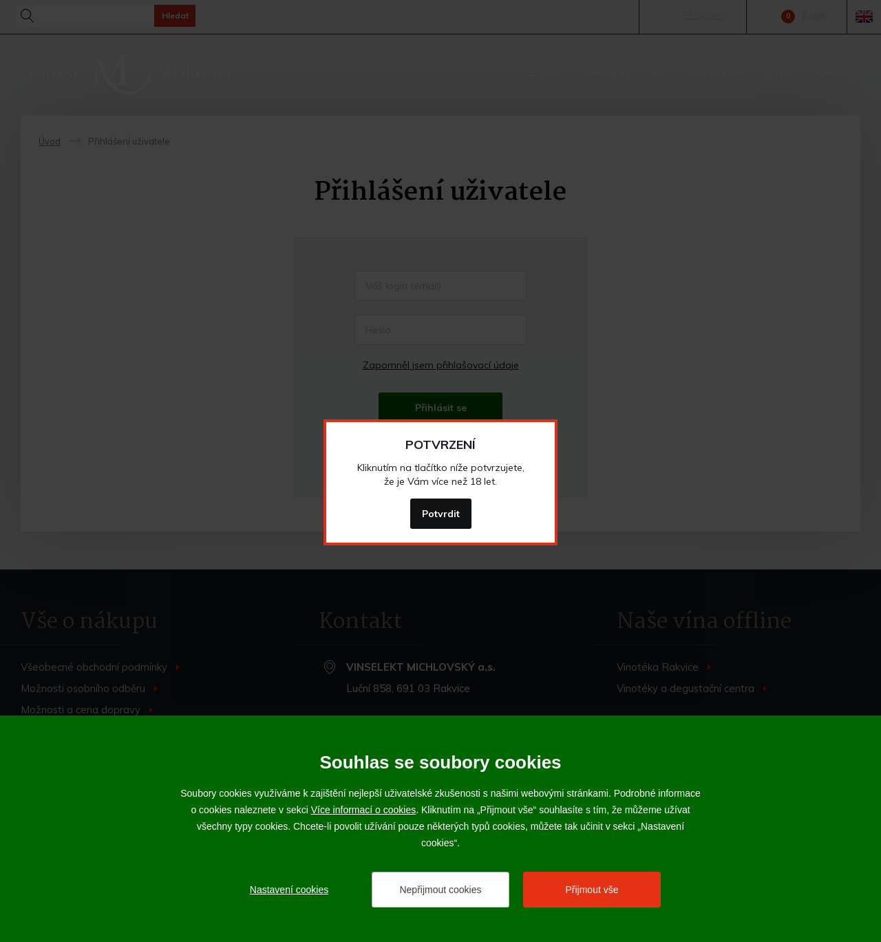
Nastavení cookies (289, 889)
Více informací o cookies (363, 809)
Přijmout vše (591, 889)
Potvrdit (441, 513)
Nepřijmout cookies (440, 889)
